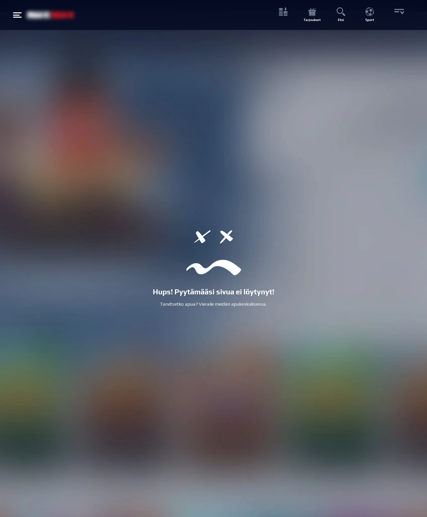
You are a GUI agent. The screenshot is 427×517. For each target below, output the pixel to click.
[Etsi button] (341, 15)
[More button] (398, 15)
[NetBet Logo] (50, 15)
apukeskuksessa (248, 304)
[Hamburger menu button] (17, 15)
